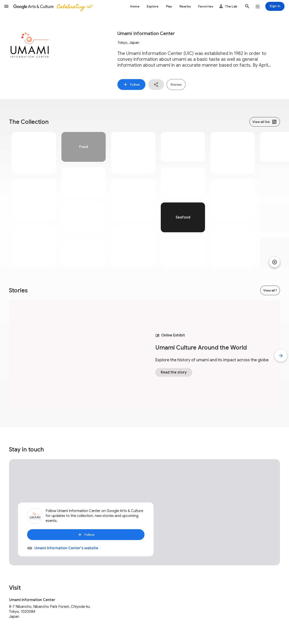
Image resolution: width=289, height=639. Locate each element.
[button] (6, 6)
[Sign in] (274, 6)
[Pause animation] (274, 262)
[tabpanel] (34, 200)
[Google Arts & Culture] (53, 6)
